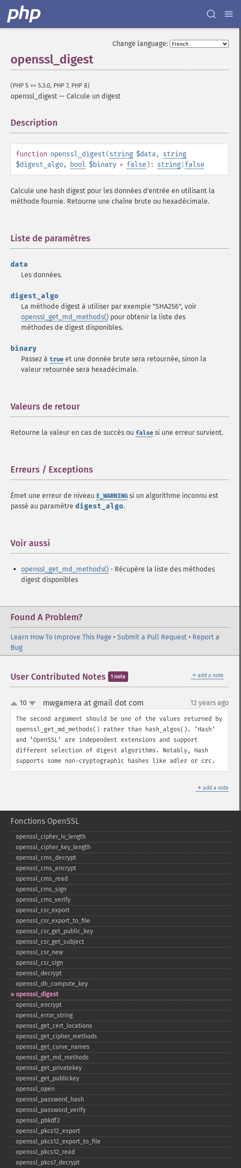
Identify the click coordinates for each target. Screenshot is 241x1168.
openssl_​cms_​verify (43, 899)
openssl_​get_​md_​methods (52, 1057)
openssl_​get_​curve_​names (53, 1047)
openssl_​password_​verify (51, 1110)
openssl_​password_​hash (50, 1099)
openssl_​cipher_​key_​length (53, 847)
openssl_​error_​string (44, 1015)
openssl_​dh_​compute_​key (52, 984)
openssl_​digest (37, 994)
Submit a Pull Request (152, 637)
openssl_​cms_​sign (41, 889)
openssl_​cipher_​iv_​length (51, 836)
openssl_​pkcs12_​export (48, 1131)
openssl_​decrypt (39, 973)
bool (78, 164)
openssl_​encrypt (39, 1005)
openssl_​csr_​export (43, 910)
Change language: (140, 43)
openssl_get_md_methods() (64, 317)
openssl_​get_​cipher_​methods (56, 1036)
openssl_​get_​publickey (47, 1078)
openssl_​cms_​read (42, 878)
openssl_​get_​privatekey (49, 1068)
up (15, 704)
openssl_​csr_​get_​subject (50, 942)
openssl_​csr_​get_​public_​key (54, 931)
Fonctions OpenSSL (44, 821)
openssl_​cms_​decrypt (46, 857)
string (121, 154)
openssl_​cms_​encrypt (46, 868)
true (56, 359)
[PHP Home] (24, 14)
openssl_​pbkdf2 (38, 1120)
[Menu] (229, 14)
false (136, 164)
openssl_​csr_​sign (39, 963)
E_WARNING (112, 496)
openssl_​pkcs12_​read (45, 1152)
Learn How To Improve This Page (61, 637)
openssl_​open (35, 1089)
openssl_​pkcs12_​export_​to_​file (58, 1141)
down (32, 703)
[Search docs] (211, 14)
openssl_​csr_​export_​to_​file (53, 921)
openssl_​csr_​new (39, 952)
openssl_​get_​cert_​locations (54, 1026)
